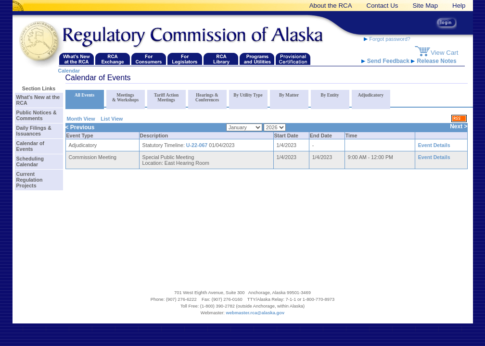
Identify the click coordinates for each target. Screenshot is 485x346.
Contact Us (382, 5)
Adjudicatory (370, 95)
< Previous (80, 127)
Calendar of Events (30, 146)
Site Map (425, 5)
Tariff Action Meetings (166, 97)
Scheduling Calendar (30, 161)
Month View (81, 119)
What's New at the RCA (38, 100)
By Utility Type (247, 95)
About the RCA (330, 5)
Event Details (434, 145)
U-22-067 (196, 145)
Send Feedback (386, 61)
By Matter (289, 95)
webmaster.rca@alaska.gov (255, 312)
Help (458, 5)
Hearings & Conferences (207, 97)
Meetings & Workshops (125, 97)
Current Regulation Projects (29, 179)
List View (112, 119)
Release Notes (433, 61)
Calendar (69, 71)
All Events (84, 95)
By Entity (329, 95)
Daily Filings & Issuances (33, 130)
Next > (458, 126)
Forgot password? (387, 39)
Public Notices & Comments (36, 115)
